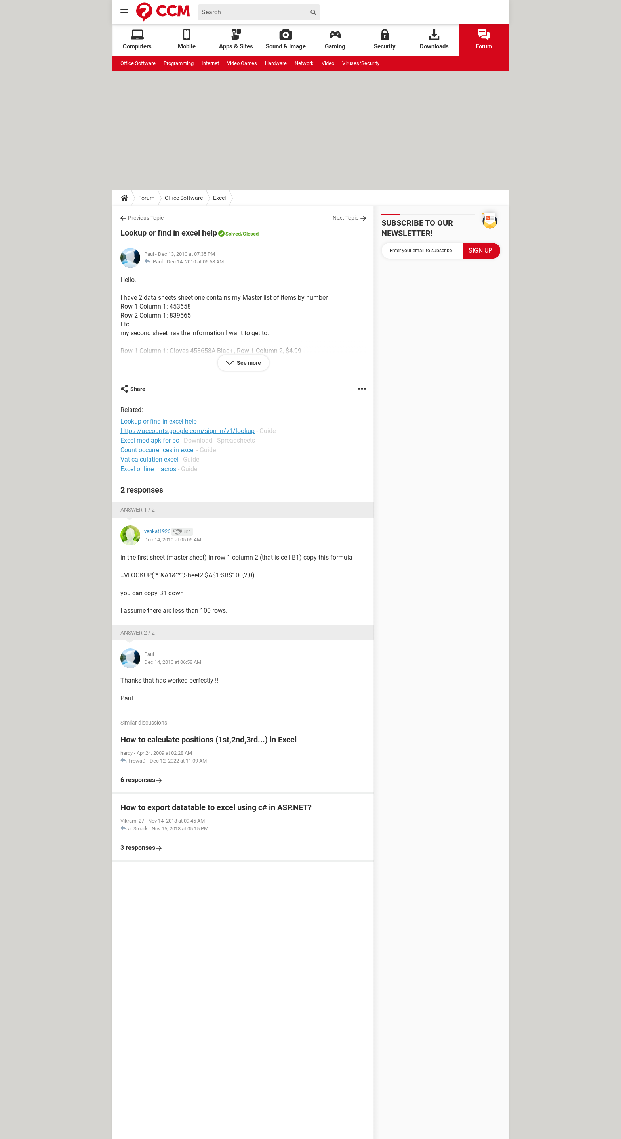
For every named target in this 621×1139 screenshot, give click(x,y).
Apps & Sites (236, 39)
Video (328, 63)
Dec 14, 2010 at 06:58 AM (195, 262)
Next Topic (345, 218)
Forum (484, 39)
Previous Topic (146, 218)
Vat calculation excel (149, 459)
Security (385, 39)
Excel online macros (148, 469)
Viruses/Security (360, 63)
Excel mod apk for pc (149, 440)
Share (137, 389)
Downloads (434, 39)
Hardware (276, 63)
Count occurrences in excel (157, 450)
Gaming (335, 39)
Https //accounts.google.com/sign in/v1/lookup (187, 431)
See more (248, 363)
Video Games (242, 63)
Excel (219, 198)
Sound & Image (286, 39)
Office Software (138, 63)
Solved (233, 234)
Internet (210, 63)
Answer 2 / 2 (137, 632)
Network (304, 63)
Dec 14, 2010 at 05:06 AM (172, 540)
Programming (179, 63)
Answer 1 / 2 (137, 509)
